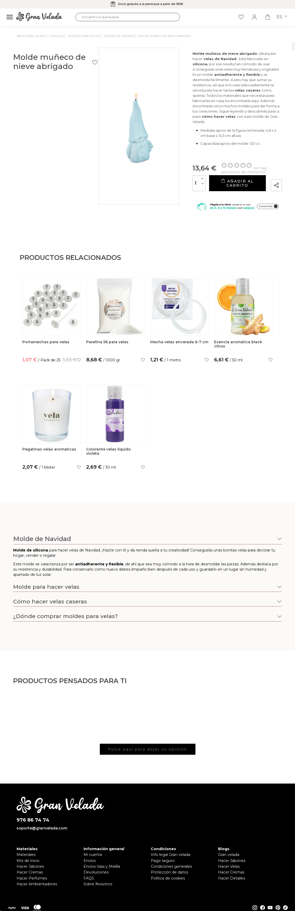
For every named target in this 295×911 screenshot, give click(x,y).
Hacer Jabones (30, 866)
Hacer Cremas (30, 872)
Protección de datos (169, 872)
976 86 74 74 (33, 820)
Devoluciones (96, 872)
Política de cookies (168, 878)
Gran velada (228, 855)
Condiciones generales (171, 866)
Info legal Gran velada (170, 855)
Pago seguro (163, 861)
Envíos (90, 861)
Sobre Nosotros (98, 884)
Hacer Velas (229, 866)
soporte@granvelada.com (42, 829)
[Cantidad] (154, 178)
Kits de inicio (28, 861)
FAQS (89, 878)
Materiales (26, 855)
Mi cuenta (93, 855)
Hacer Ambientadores (37, 884)
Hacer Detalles (231, 878)
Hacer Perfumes (32, 878)
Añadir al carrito (215, 178)
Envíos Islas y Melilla (102, 866)
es (282, 17)
